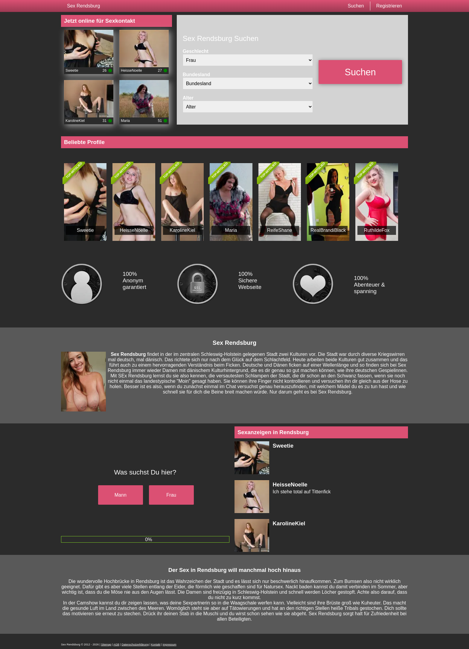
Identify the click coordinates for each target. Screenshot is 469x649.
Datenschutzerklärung (135, 644)
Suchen (356, 5)
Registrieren (389, 5)
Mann (121, 495)
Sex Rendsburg (83, 5)
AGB (116, 644)
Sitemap (106, 644)
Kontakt (156, 644)
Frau (171, 495)
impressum (169, 644)
